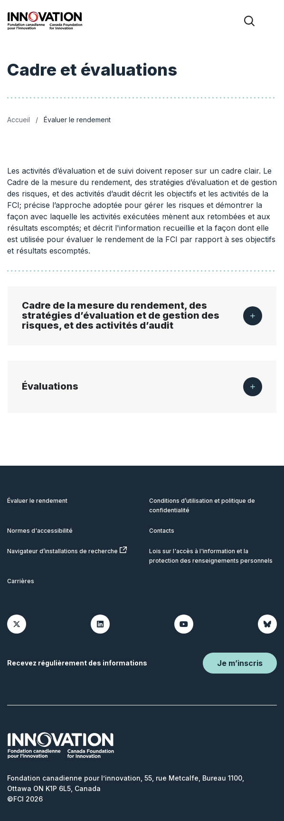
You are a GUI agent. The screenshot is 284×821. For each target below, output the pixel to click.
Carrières (20, 581)
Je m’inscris (240, 663)
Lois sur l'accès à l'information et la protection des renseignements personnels (211, 555)
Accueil (18, 120)
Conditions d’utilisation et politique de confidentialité (202, 505)
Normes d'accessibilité (40, 530)
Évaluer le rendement (37, 500)
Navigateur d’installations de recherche (67, 551)
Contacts (161, 530)
